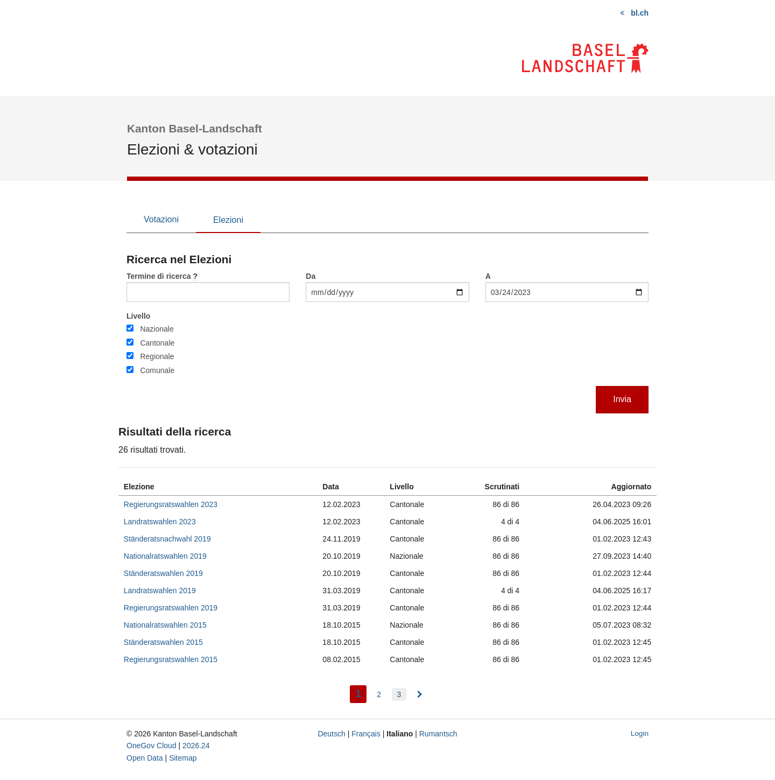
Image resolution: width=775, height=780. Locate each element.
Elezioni (228, 219)
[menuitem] (420, 694)
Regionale (157, 356)
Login (640, 733)
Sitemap (182, 758)
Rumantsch (438, 733)
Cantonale (157, 343)
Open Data (144, 758)
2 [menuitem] (379, 694)
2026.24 (196, 745)
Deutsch (331, 733)
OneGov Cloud (151, 745)
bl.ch (640, 13)
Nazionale (156, 329)
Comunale (157, 370)
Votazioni (161, 219)
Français (366, 733)
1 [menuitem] (361, 692)
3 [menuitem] (399, 694)
